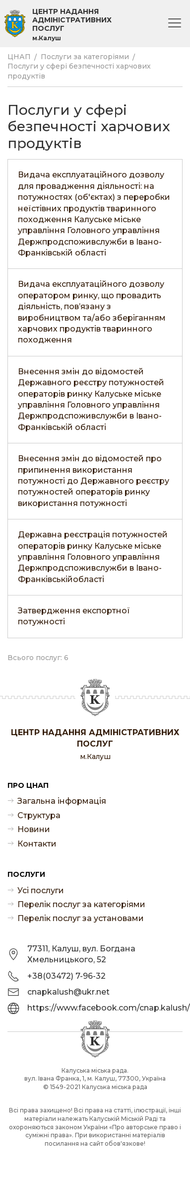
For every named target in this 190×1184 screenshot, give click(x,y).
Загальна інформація (61, 801)
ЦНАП (19, 56)
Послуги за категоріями (85, 56)
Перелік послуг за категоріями (81, 904)
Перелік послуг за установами (80, 918)
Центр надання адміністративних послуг (72, 24)
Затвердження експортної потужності (74, 616)
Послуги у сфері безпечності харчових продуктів (79, 71)
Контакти (37, 843)
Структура (39, 815)
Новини (33, 829)
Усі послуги (40, 890)
